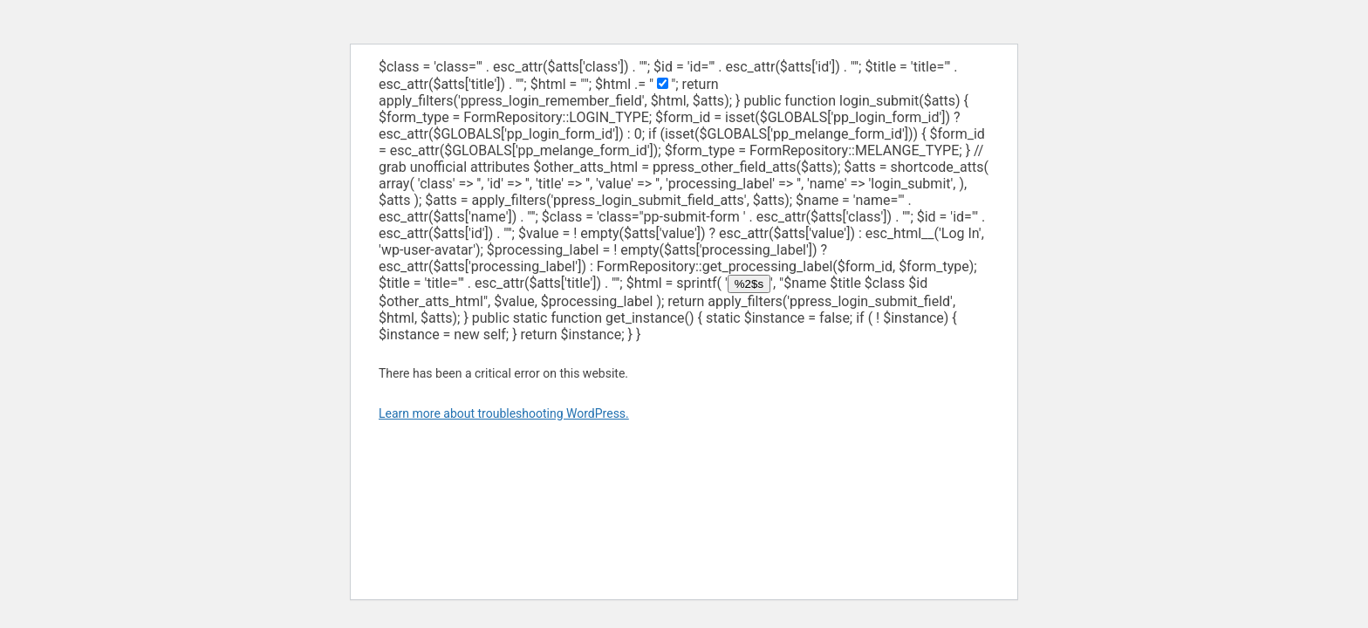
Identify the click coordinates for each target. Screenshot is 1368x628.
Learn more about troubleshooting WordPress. (504, 413)
